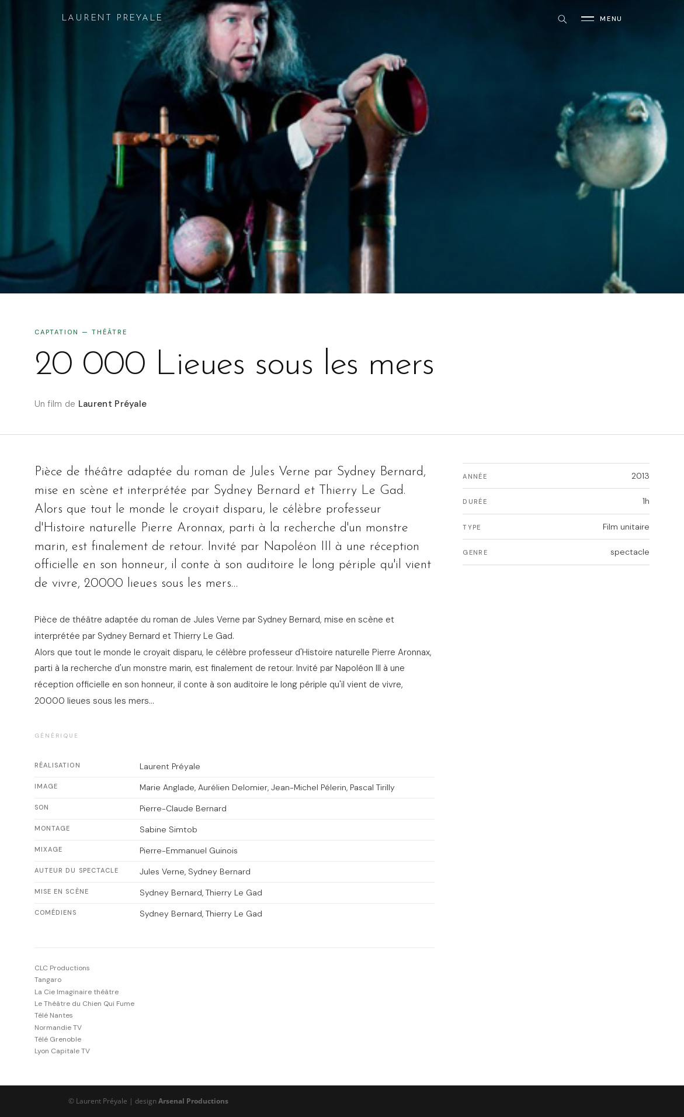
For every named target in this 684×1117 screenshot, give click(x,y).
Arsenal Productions (193, 1101)
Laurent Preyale (111, 18)
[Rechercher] (562, 18)
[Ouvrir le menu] (601, 18)
